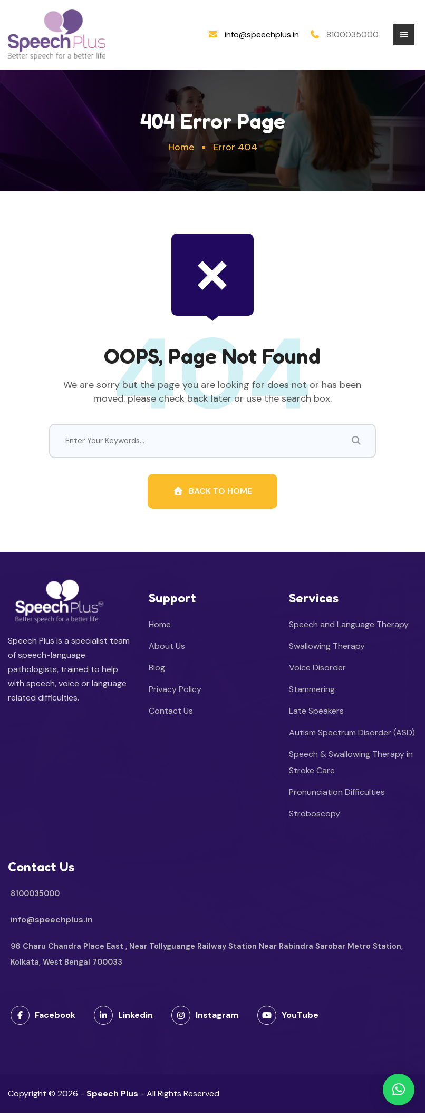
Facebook (43, 1019)
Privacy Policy (175, 693)
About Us (167, 650)
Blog (157, 672)
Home (181, 147)
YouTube (287, 1019)
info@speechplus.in (262, 34)
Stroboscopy (314, 818)
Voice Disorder (317, 672)
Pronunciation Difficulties (337, 796)
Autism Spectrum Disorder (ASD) (352, 737)
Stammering (312, 693)
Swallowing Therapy (327, 650)
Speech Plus (112, 1098)
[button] (398, 1089)
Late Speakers (316, 715)
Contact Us (171, 715)
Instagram (205, 1019)
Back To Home (212, 495)
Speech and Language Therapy (349, 629)
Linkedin (123, 1019)
